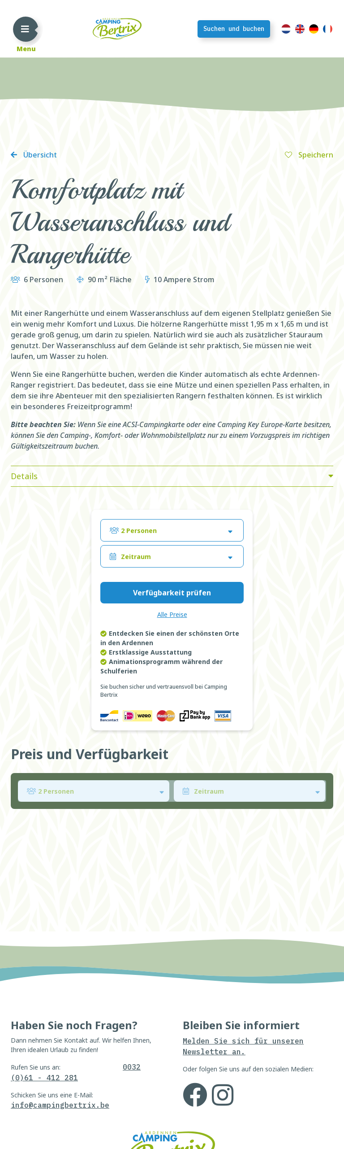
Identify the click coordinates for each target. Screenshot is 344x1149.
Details (24, 476)
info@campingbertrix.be (60, 1105)
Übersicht (39, 155)
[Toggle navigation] (25, 29)
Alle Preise (172, 614)
